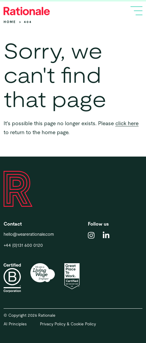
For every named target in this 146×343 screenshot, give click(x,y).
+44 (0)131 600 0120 (23, 245)
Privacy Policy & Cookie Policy (68, 324)
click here (127, 123)
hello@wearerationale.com (29, 234)
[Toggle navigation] (136, 10)
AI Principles (15, 324)
